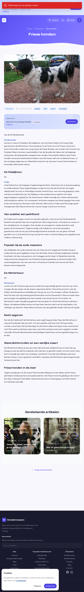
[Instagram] (71, 572)
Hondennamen (69, 558)
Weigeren (37, 586)
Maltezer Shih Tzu (42, 561)
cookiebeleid (21, 580)
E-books (69, 561)
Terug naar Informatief (42, 470)
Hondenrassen (69, 555)
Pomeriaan (42, 565)
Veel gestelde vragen (14, 558)
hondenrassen (10, 139)
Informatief (39, 28)
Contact (14, 555)
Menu (71, 20)
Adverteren (75, 7)
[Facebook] (67, 572)
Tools (15, 565)
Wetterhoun (9, 283)
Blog (14, 561)
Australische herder (42, 568)
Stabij (6, 182)
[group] (22, 436)
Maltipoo (42, 558)
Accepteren (50, 586)
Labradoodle (42, 555)
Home (29, 28)
